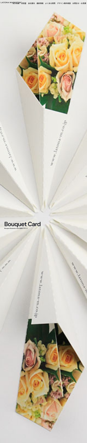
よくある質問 (50, 3)
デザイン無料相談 (64, 3)
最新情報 (40, 3)
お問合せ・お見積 (79, 3)
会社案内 (31, 3)
